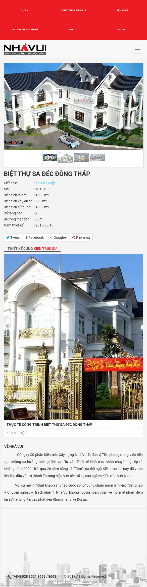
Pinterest (81, 237)
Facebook (35, 237)
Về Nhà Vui (13, 446)
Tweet (13, 237)
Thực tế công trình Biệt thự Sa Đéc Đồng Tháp (49, 425)
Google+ (58, 237)
